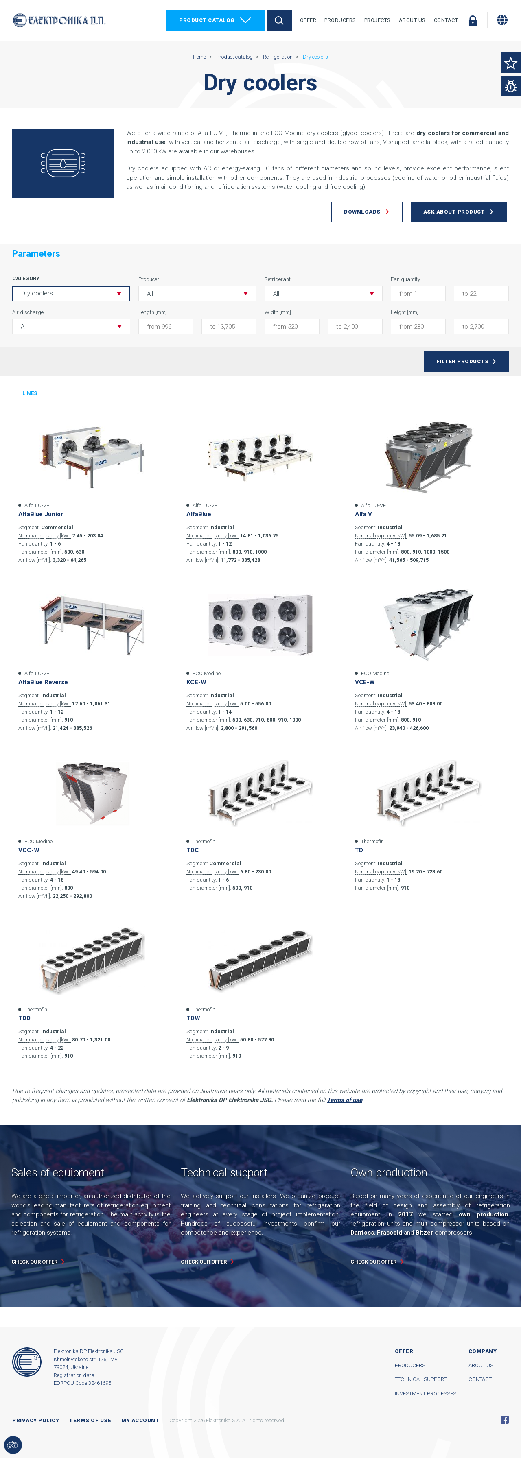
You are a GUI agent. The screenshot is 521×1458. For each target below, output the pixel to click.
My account (140, 1420)
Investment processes (425, 1393)
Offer (308, 20)
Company (482, 1351)
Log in (472, 20)
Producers (340, 20)
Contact (446, 20)
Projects (377, 20)
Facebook (505, 1420)
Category (25, 278)
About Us (412, 20)
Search (279, 20)
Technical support (421, 1379)
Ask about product (454, 212)
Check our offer (34, 1262)
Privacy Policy (35, 1420)
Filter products (462, 361)
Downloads (362, 212)
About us (480, 1365)
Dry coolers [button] (37, 293)
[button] (197, 293)
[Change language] (502, 19)
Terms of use (90, 1420)
